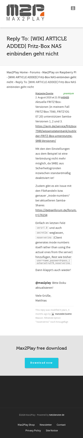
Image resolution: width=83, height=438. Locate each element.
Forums (35, 72)
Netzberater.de (56, 415)
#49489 (65, 97)
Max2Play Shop (26, 425)
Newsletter (46, 425)
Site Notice (52, 430)
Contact (61, 425)
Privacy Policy (33, 430)
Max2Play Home (17, 72)
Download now (41, 363)
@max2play (43, 283)
